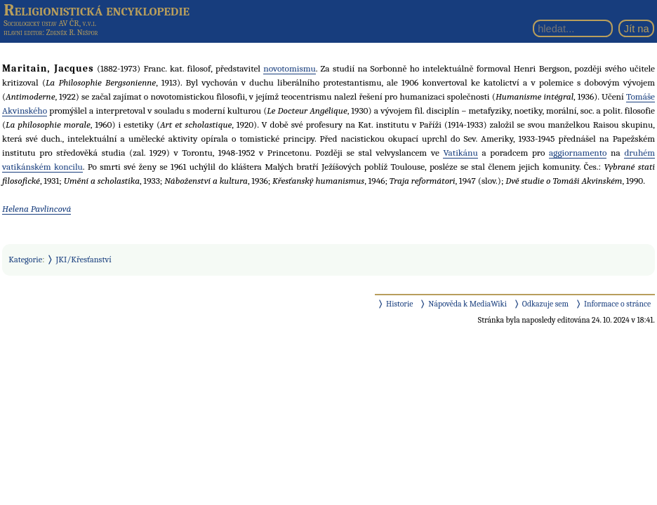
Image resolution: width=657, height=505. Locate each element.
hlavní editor (23, 32)
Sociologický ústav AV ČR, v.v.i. (50, 23)
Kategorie (25, 259)
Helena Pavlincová (36, 208)
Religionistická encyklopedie (97, 10)
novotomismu (289, 68)
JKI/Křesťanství (84, 259)
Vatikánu (460, 152)
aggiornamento (577, 152)
